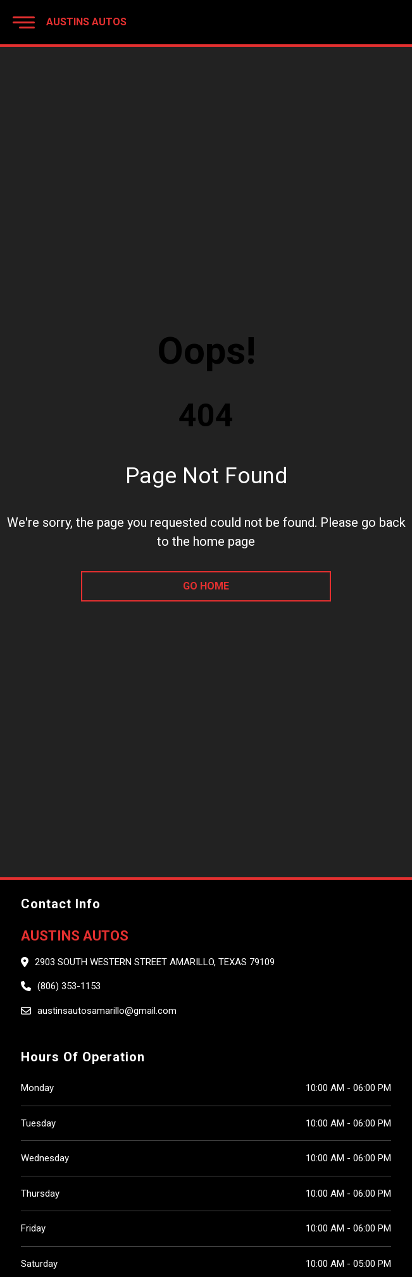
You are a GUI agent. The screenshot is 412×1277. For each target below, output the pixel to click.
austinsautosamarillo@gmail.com (107, 1010)
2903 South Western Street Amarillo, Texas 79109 (155, 962)
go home (206, 586)
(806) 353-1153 (69, 986)
